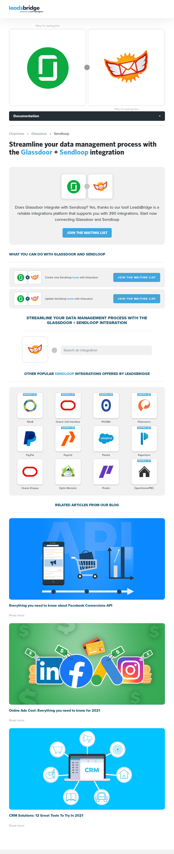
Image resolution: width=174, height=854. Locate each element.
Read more (16, 615)
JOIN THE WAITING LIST (87, 232)
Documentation (26, 116)
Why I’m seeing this (48, 25)
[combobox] (106, 350)
